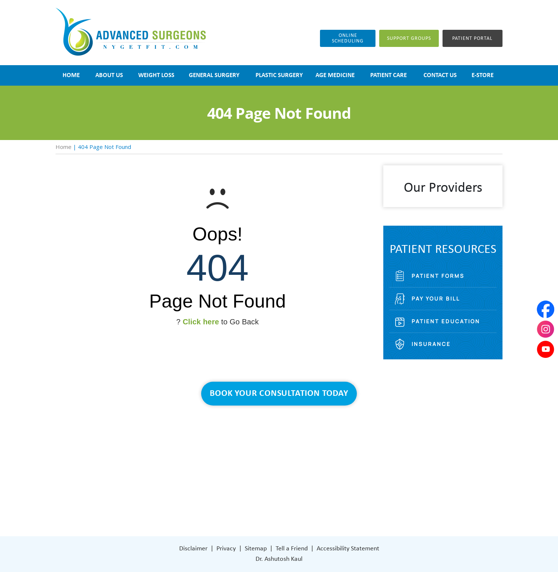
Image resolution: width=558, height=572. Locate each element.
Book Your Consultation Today (279, 393)
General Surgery (233, 467)
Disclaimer (193, 548)
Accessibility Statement (348, 548)
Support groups (409, 38)
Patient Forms (438, 275)
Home (64, 146)
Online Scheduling (348, 38)
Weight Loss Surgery (239, 456)
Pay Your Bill (436, 298)
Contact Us (227, 501)
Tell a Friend (292, 548)
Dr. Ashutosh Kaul (279, 559)
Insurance (431, 343)
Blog (218, 479)
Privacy (226, 548)
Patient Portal (472, 38)
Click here (201, 322)
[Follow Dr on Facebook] (309, 501)
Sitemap (256, 548)
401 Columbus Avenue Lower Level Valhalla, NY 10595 (342, 474)
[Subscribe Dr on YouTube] (340, 501)
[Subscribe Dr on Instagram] (324, 501)
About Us (224, 445)
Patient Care (228, 490)
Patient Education (446, 321)
